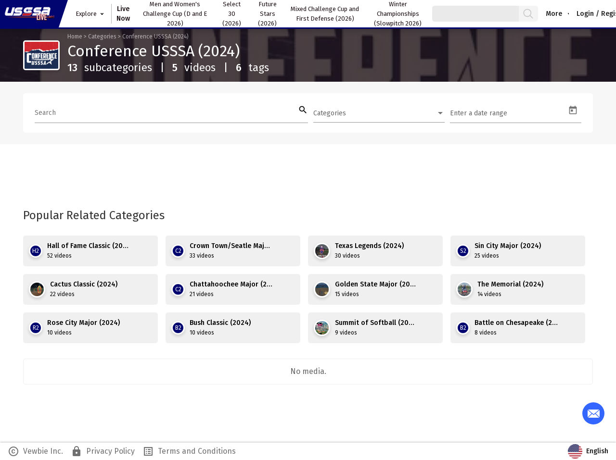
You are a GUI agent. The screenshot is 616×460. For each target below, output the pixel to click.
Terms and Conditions (189, 451)
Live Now (123, 14)
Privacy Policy (103, 451)
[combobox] (379, 113)
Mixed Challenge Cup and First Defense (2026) (325, 13)
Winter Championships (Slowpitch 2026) (398, 14)
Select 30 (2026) (231, 14)
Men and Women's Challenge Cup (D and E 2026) (175, 14)
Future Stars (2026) (267, 14)
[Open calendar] (573, 110)
